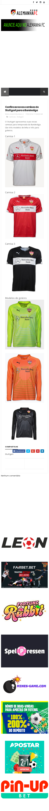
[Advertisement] (24, 61)
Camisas (12, 117)
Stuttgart (20, 117)
